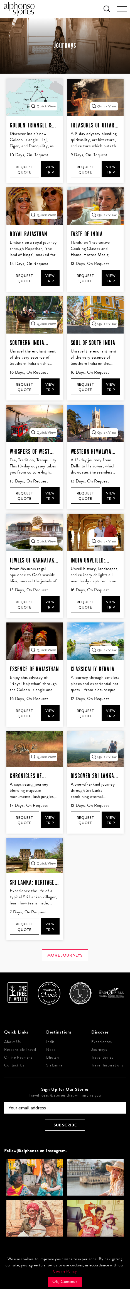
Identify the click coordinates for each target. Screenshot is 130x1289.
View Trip (50, 169)
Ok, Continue (64, 1282)
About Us (12, 1042)
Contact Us (14, 1065)
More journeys (65, 955)
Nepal (51, 1050)
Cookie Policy (65, 1271)
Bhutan (52, 1057)
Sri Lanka (54, 1065)
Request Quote (24, 169)
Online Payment (18, 1057)
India (50, 1042)
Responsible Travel (20, 1050)
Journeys (99, 1050)
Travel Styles (102, 1057)
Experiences (101, 1042)
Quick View (43, 106)
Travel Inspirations (107, 1065)
